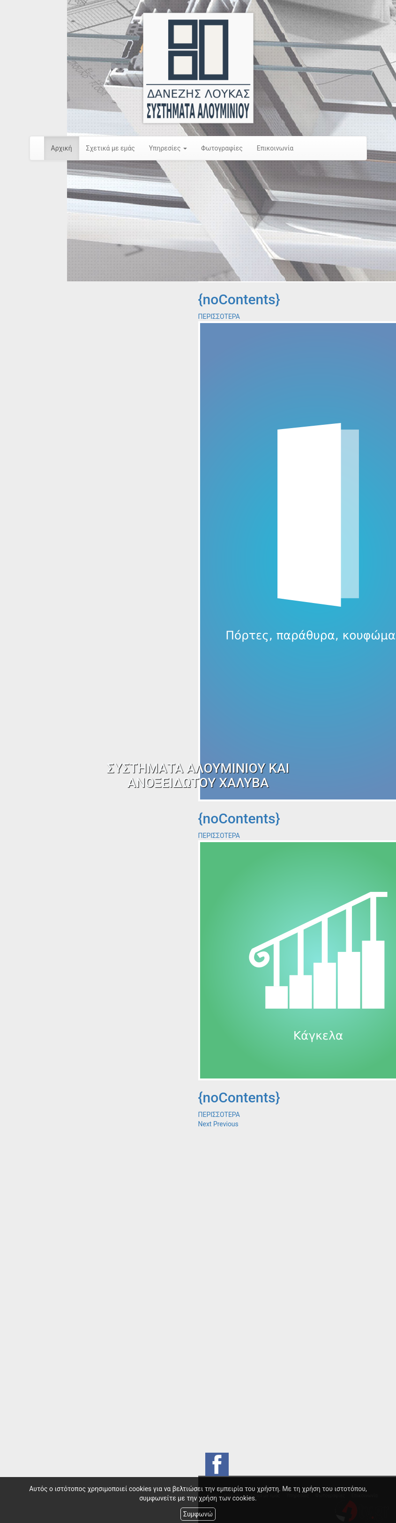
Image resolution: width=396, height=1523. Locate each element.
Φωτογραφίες (222, 148)
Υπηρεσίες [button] (168, 148)
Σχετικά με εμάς (110, 148)
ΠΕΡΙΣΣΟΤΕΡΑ (219, 316)
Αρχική (61, 148)
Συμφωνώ (198, 1514)
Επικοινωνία (275, 148)
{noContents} (239, 299)
